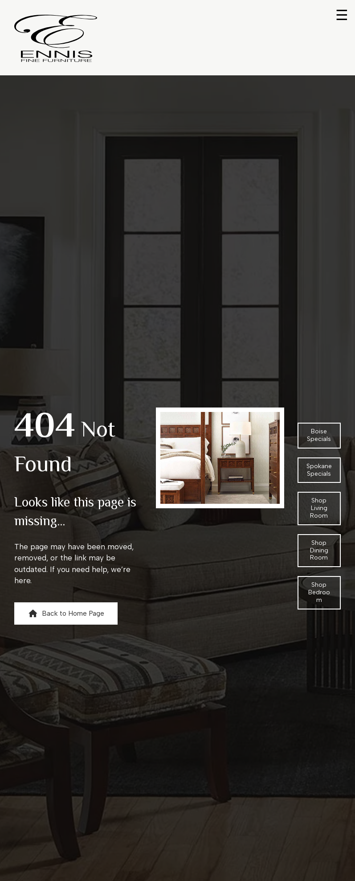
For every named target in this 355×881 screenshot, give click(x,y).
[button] (66, 613)
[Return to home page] (55, 38)
